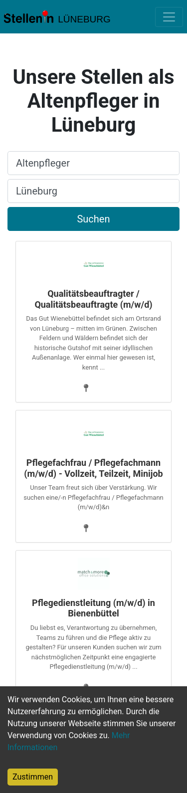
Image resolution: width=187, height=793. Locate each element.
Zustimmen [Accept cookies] (32, 777)
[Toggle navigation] (169, 17)
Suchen (93, 219)
